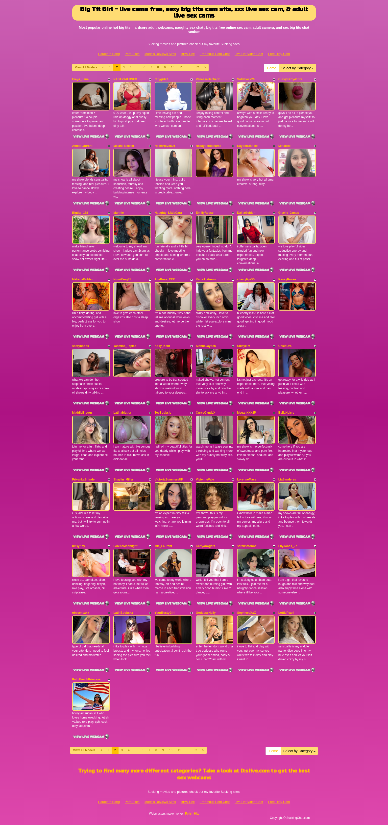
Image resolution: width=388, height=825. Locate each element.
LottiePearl (286, 612)
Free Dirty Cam (279, 54)
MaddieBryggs (82, 412)
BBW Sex (188, 54)
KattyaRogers (205, 546)
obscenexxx (80, 612)
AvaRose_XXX (165, 279)
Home (271, 68)
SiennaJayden (206, 346)
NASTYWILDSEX (125, 79)
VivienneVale (205, 479)
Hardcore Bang (109, 54)
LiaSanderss (287, 479)
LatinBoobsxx (123, 612)
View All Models (86, 67)
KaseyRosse (287, 279)
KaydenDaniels (247, 146)
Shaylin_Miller (123, 479)
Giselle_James (288, 212)
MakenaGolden (82, 279)
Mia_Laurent (163, 546)
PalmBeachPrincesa (86, 679)
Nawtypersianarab (208, 146)
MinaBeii (284, 146)
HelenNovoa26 (165, 146)
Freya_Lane (80, 79)
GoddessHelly (206, 612)
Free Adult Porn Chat (215, 54)
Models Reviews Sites (160, 54)
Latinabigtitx (122, 412)
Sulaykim (243, 346)
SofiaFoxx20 (246, 79)
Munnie (118, 212)
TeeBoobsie (163, 412)
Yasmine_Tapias (124, 346)
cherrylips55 (246, 279)
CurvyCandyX (205, 412)
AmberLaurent (82, 146)
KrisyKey (78, 546)
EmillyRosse (204, 212)
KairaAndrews (206, 279)
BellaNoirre (286, 412)
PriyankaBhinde (83, 479)
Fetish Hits (192, 813)
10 (172, 67)
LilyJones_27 (287, 546)
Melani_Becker (123, 146)
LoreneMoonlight (125, 546)
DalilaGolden (246, 212)
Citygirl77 (161, 79)
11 (181, 67)
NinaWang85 (122, 279)
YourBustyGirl (164, 612)
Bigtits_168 (80, 212)
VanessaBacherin (208, 79)
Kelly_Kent (162, 346)
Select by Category (297, 68)
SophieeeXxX (246, 612)
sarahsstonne (246, 546)
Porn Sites (132, 54)
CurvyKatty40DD (290, 79)
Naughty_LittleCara (168, 212)
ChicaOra (284, 346)
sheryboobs (80, 346)
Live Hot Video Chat (249, 54)
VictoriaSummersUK (169, 479)
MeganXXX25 (246, 412)
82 (197, 67)
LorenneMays (246, 479)
